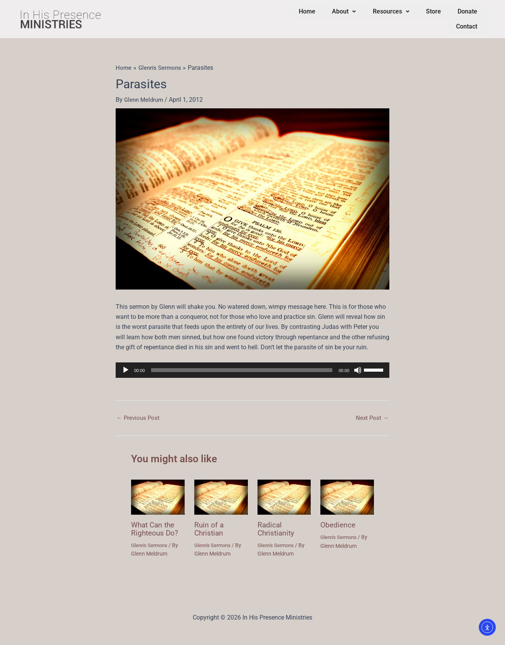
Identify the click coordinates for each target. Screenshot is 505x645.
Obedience (338, 519)
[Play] (126, 365)
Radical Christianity (277, 523)
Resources (371, 16)
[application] (252, 364)
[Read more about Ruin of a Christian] (221, 491)
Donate (437, 16)
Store (408, 16)
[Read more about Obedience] (347, 491)
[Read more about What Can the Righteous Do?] (158, 491)
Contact (469, 16)
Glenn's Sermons (150, 539)
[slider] (242, 365)
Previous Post (139, 412)
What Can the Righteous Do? (155, 523)
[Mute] (358, 365)
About (329, 16)
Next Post (372, 412)
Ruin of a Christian (209, 523)
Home (297, 16)
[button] (329, 16)
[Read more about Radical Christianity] (284, 491)
